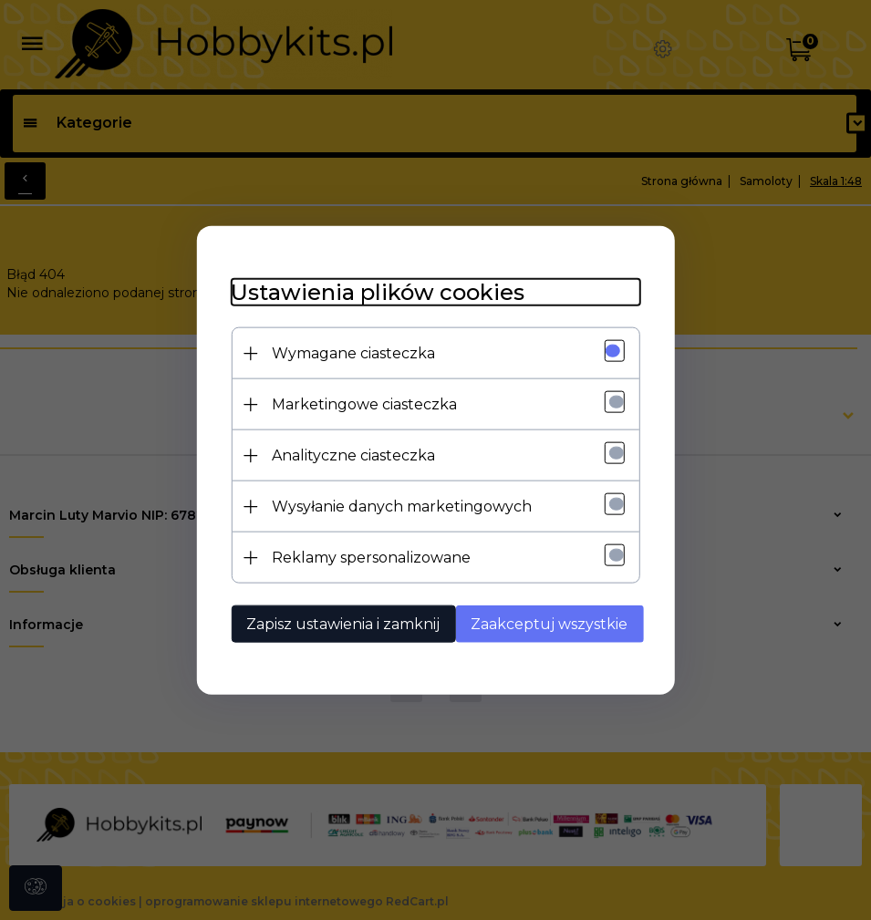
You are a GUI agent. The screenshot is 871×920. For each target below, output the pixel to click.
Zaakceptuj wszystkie (551, 623)
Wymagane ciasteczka (348, 352)
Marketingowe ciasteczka (359, 403)
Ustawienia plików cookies (373, 291)
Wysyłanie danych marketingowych (397, 505)
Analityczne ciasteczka (348, 454)
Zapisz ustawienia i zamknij (338, 623)
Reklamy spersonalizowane (366, 556)
